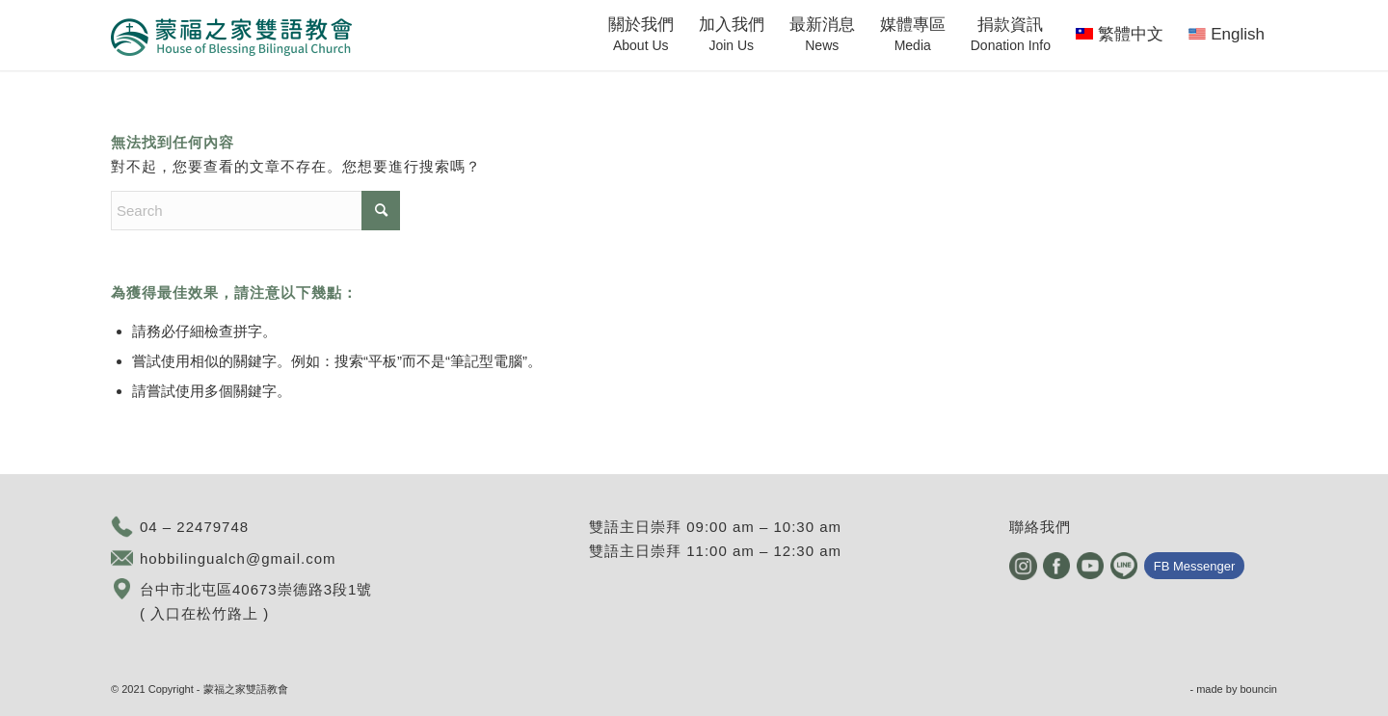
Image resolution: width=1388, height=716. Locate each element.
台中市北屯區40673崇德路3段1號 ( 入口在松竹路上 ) (256, 601)
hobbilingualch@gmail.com (238, 558)
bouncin (1258, 689)
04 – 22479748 (194, 526)
